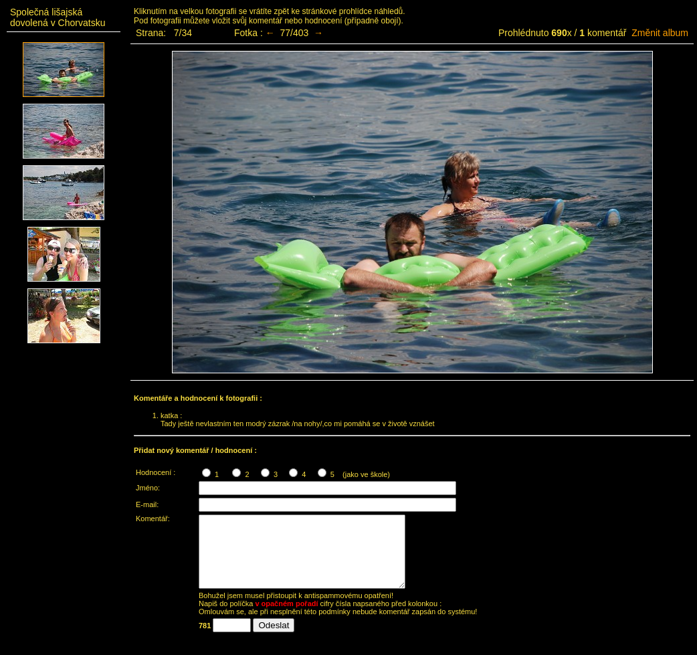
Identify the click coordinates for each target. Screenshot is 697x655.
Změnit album (659, 32)
